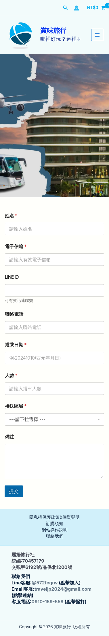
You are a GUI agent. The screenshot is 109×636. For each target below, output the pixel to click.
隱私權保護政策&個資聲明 (54, 517)
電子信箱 (15, 246)
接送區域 (15, 406)
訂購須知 (54, 523)
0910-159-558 (47, 601)
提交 (14, 491)
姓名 (11, 215)
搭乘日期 (15, 345)
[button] (65, 7)
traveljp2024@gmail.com (63, 589)
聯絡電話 (14, 314)
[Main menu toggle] (97, 35)
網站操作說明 (55, 529)
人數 (11, 375)
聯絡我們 (54, 536)
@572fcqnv (45, 583)
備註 (9, 437)
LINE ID (12, 277)
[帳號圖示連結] (76, 8)
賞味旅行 (53, 30)
